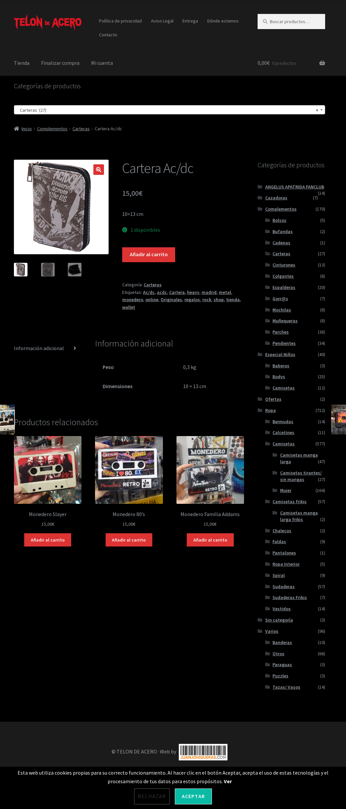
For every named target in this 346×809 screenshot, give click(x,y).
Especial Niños (280, 354)
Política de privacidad (120, 21)
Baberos (280, 366)
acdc (162, 292)
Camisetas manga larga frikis (299, 516)
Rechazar (152, 796)
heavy (193, 292)
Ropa (270, 410)
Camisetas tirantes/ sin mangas (301, 476)
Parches (280, 332)
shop (219, 300)
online (151, 300)
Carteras (81, 129)
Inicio (27, 129)
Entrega (190, 21)
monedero (132, 300)
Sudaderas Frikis (289, 597)
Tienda (21, 63)
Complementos (52, 129)
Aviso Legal (162, 21)
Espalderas (283, 287)
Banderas (282, 642)
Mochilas (281, 310)
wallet (128, 307)
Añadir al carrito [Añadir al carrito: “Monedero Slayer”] (48, 540)
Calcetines (283, 432)
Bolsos (279, 220)
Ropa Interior (286, 564)
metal (225, 292)
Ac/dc (149, 292)
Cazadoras (276, 198)
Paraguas (282, 664)
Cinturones (283, 265)
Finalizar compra (60, 63)
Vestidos (281, 609)
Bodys (278, 377)
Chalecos (281, 531)
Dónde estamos (223, 21)
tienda (233, 300)
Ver (228, 781)
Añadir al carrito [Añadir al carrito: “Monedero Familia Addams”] (210, 540)
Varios (271, 631)
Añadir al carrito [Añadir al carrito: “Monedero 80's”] (129, 540)
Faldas (279, 542)
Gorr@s (280, 299)
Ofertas (273, 399)
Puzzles (280, 676)
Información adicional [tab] (39, 348)
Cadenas (281, 243)
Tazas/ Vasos (286, 687)
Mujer (285, 490)
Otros (278, 654)
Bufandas (282, 231)
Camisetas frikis (289, 502)
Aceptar (193, 796)
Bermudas (282, 422)
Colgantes (283, 276)
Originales (171, 300)
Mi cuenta (102, 63)
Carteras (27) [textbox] (168, 110)
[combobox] (169, 109)
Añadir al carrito (149, 254)
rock (206, 300)
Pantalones (284, 553)
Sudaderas (283, 586)
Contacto (108, 35)
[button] (98, 169)
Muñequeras (285, 321)
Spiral (278, 575)
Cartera (177, 292)
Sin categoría (279, 620)
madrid (209, 292)
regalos (192, 300)
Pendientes (284, 343)
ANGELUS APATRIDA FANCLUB (294, 187)
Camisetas (283, 388)
